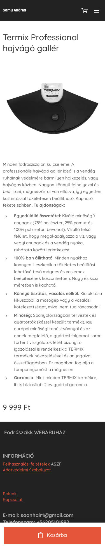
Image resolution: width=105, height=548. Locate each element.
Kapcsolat (13, 499)
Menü (96, 10)
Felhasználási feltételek (26, 464)
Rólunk (10, 494)
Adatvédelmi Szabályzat (27, 470)
